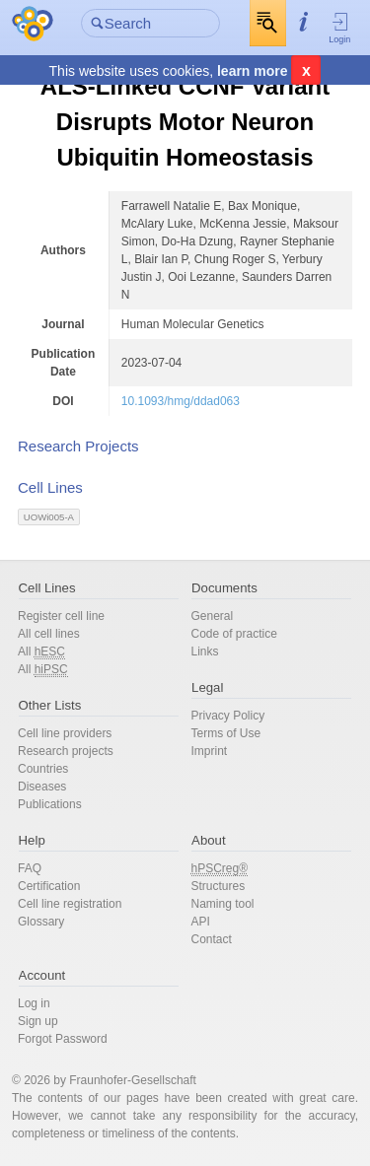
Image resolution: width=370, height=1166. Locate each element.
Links (205, 651)
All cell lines (49, 634)
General (212, 616)
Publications (50, 804)
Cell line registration (69, 904)
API (200, 921)
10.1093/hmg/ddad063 (180, 401)
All (41, 652)
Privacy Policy (228, 715)
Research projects (65, 751)
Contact (211, 939)
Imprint (209, 751)
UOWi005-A (49, 517)
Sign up (38, 1021)
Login (340, 27)
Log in (34, 1003)
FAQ (29, 868)
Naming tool (223, 904)
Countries (43, 769)
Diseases (42, 786)
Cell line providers (64, 733)
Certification (49, 886)
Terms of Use (226, 733)
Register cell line (61, 616)
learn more (252, 71)
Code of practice (234, 634)
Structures (218, 886)
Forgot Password (63, 1039)
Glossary (41, 921)
